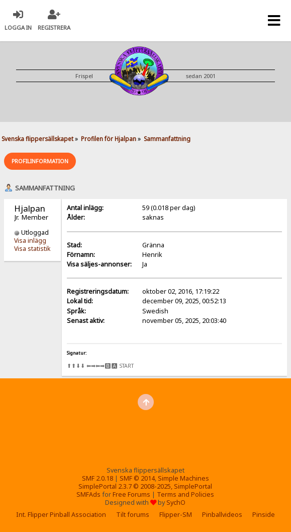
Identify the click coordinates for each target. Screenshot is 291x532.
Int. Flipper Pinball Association (61, 514)
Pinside (263, 514)
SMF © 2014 (137, 478)
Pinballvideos (222, 514)
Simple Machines (183, 478)
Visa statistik (32, 248)
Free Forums (131, 494)
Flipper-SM (175, 514)
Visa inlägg (30, 240)
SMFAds (88, 494)
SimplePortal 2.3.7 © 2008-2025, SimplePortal (145, 486)
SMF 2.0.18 (97, 478)
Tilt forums (132, 514)
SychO (175, 502)
